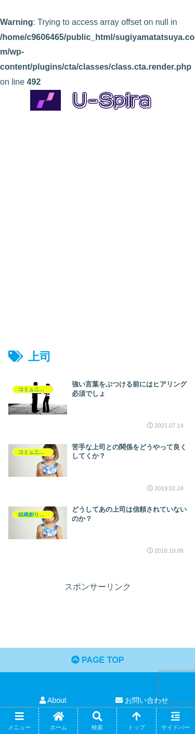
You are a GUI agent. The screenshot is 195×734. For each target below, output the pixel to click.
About (53, 700)
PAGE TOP (97, 660)
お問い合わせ (141, 700)
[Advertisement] (97, 220)
